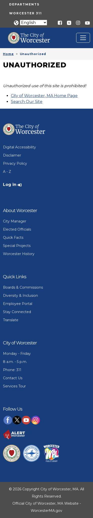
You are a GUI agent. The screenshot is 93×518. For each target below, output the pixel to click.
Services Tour (14, 386)
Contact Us (12, 378)
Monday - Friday (17, 353)
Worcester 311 (25, 13)
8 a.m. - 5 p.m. (15, 361)
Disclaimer (12, 155)
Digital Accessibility (19, 147)
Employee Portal (17, 303)
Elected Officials (17, 229)
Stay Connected (17, 312)
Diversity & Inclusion (20, 295)
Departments (24, 4)
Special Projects (17, 245)
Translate (10, 320)
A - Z (7, 171)
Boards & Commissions (23, 287)
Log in (9, 184)
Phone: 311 (12, 370)
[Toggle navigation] (83, 38)
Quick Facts (13, 237)
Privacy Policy (15, 163)
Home (8, 54)
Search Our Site (26, 101)
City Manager (14, 221)
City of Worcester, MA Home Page (44, 95)
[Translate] (33, 22)
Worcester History (18, 254)
